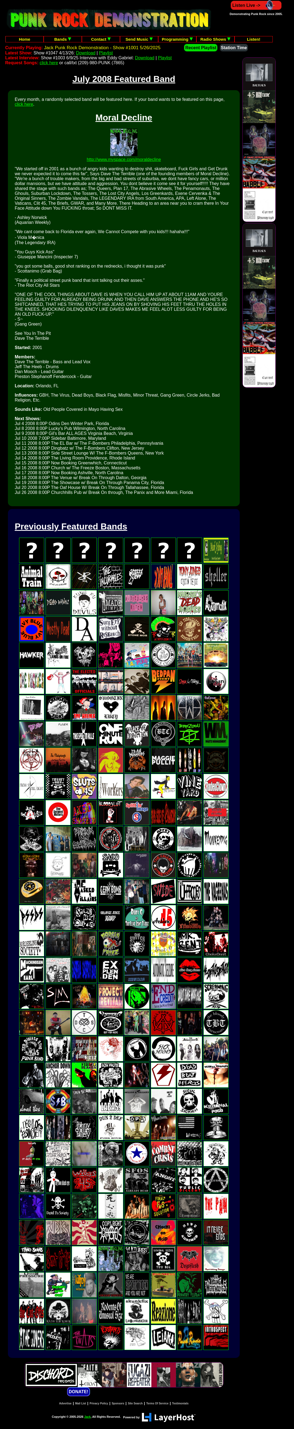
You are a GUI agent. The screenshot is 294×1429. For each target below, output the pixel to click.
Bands (62, 39)
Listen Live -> (256, 5)
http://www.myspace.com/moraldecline (124, 159)
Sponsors (118, 1403)
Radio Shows (215, 39)
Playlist (106, 53)
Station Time (234, 47)
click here (49, 62)
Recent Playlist (200, 47)
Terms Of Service (157, 1403)
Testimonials (180, 1403)
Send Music (139, 39)
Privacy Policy (99, 1403)
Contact (101, 39)
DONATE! (78, 1391)
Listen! (253, 39)
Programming (177, 39)
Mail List (80, 1403)
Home (24, 39)
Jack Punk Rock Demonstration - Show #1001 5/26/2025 (102, 47)
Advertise (65, 1403)
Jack (87, 1416)
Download (85, 53)
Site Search (135, 1403)
